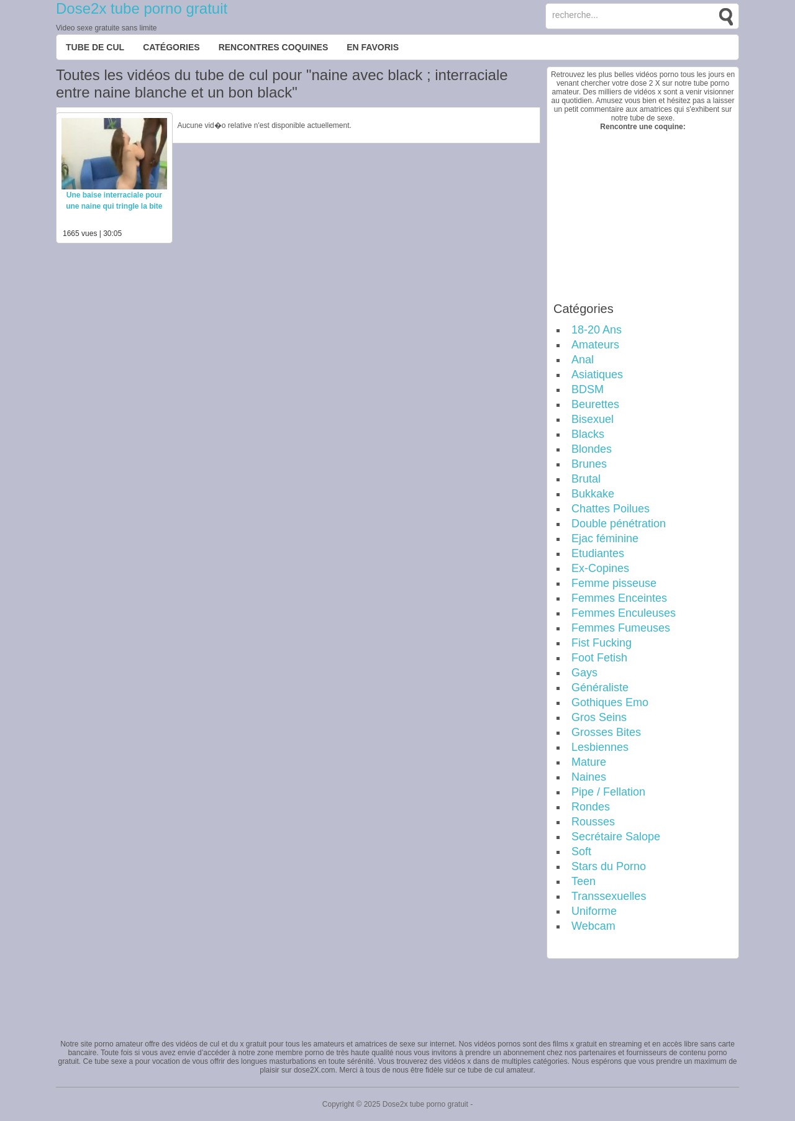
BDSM (587, 389)
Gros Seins (599, 717)
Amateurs (595, 344)
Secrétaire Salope (615, 836)
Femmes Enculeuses (623, 613)
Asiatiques (597, 374)
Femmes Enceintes (619, 598)
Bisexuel (592, 419)
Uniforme (594, 911)
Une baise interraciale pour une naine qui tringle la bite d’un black (114, 206)
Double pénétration (618, 523)
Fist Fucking (601, 643)
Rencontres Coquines (274, 47)
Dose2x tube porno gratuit (141, 8)
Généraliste (600, 687)
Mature (588, 762)
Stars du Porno (608, 866)
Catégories (171, 47)
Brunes (589, 464)
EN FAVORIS (373, 47)
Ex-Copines (600, 568)
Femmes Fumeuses (620, 628)
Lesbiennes (600, 747)
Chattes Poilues (610, 508)
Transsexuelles (608, 896)
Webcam (593, 926)
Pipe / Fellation (608, 792)
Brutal (586, 479)
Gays (584, 672)
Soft (581, 851)
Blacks (587, 434)
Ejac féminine (604, 538)
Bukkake (592, 494)
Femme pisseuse (613, 583)
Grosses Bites (606, 732)
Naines (588, 777)
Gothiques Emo (609, 702)
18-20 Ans (596, 330)
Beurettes (595, 404)
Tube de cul (95, 47)
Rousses (593, 821)
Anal (582, 359)
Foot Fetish (599, 657)
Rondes (590, 807)
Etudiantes (597, 553)
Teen (583, 881)
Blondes (591, 449)
